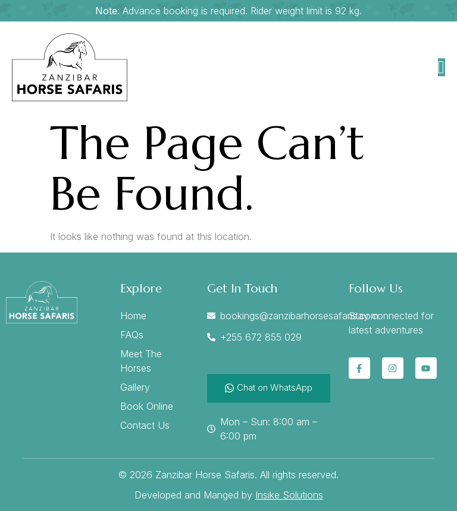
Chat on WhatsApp (268, 387)
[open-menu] (441, 67)
